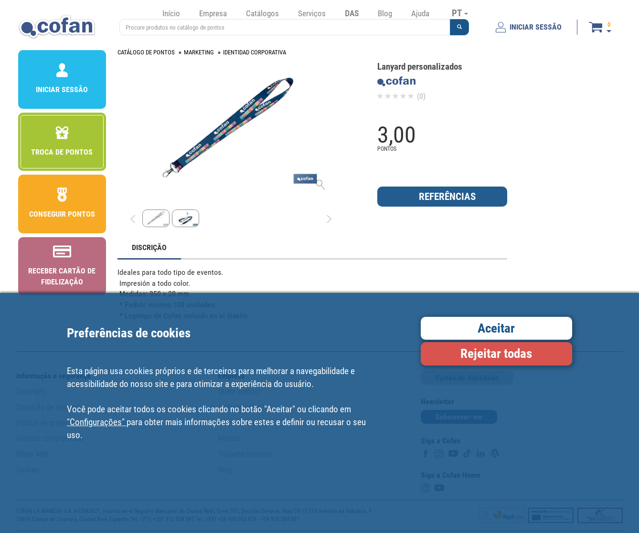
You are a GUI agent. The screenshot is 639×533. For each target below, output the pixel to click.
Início (171, 13)
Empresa (213, 13)
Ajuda (420, 13)
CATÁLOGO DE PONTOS (146, 52)
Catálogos (262, 13)
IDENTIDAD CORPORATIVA (254, 52)
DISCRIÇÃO (149, 247)
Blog (385, 13)
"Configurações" (97, 422)
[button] (459, 27)
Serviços (312, 13)
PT (460, 13)
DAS (352, 13)
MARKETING (199, 52)
